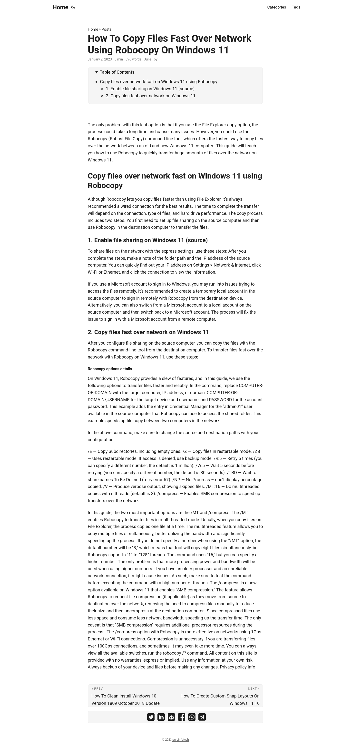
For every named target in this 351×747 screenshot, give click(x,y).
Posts (107, 29)
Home (60, 7)
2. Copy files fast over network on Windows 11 (150, 95)
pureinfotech (180, 739)
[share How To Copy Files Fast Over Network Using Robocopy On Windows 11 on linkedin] (161, 718)
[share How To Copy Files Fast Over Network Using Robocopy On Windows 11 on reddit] (171, 718)
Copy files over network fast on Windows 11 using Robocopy (158, 81)
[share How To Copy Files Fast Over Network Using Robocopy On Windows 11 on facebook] (181, 718)
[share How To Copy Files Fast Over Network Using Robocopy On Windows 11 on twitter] (151, 718)
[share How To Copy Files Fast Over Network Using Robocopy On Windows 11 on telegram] (202, 718)
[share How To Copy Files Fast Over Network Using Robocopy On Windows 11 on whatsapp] (191, 718)
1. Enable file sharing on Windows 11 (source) (150, 88)
